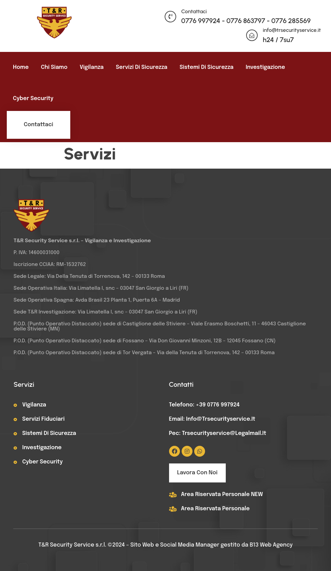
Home (21, 67)
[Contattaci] (170, 16)
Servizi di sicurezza (141, 67)
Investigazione (265, 67)
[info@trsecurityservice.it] (252, 35)
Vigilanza (92, 67)
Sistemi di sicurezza (207, 67)
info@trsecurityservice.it (292, 30)
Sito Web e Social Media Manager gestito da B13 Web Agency (211, 545)
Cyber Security (33, 98)
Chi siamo (54, 67)
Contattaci (194, 11)
